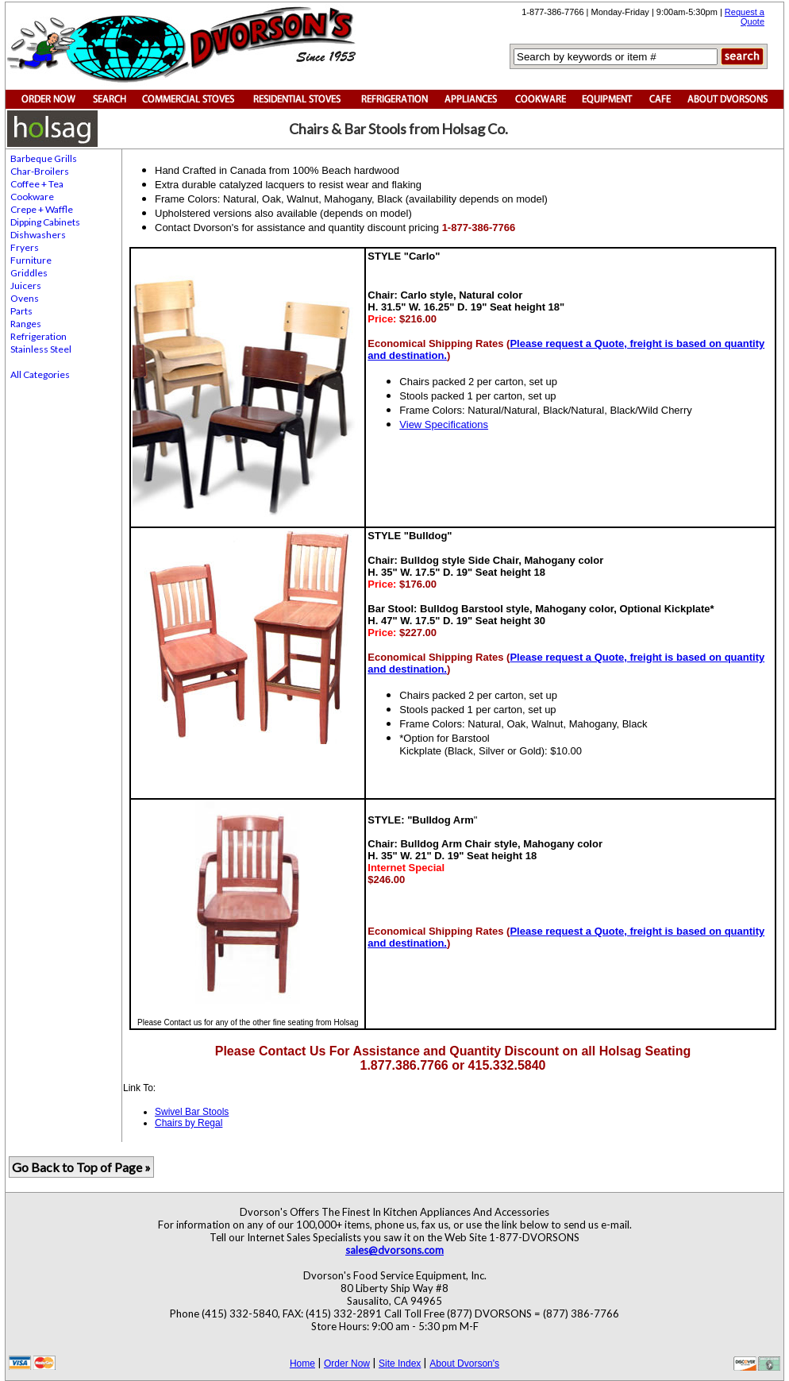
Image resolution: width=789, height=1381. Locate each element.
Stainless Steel (40, 349)
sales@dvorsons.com (394, 1250)
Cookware (32, 197)
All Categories (40, 374)
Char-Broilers (39, 171)
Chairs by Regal (188, 1122)
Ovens (24, 298)
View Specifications (443, 424)
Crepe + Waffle (41, 209)
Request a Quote (744, 16)
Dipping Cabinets (45, 222)
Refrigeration (38, 336)
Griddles (29, 273)
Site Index (400, 1363)
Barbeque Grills (43, 158)
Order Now (347, 1363)
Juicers (25, 285)
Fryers (24, 247)
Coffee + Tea (37, 184)
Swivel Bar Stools (192, 1111)
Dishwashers (38, 235)
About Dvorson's (464, 1363)
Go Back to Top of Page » (81, 1167)
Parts (21, 311)
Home (302, 1363)
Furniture (31, 260)
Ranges (25, 324)
